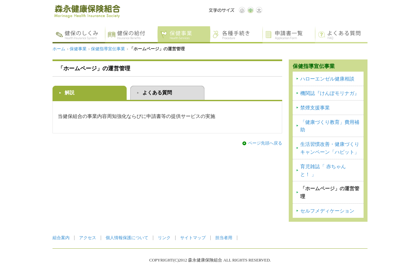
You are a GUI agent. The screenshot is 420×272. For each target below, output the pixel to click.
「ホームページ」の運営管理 (329, 192)
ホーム (58, 49)
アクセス (87, 238)
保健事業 (78, 49)
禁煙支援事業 (315, 107)
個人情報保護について (127, 238)
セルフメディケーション (327, 211)
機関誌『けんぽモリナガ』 (329, 93)
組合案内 (61, 238)
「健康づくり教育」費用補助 (329, 126)
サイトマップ (193, 238)
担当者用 (223, 238)
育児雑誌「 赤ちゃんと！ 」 (323, 170)
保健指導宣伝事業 (108, 49)
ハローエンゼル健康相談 (327, 78)
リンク (164, 238)
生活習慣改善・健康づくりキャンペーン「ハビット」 (329, 148)
